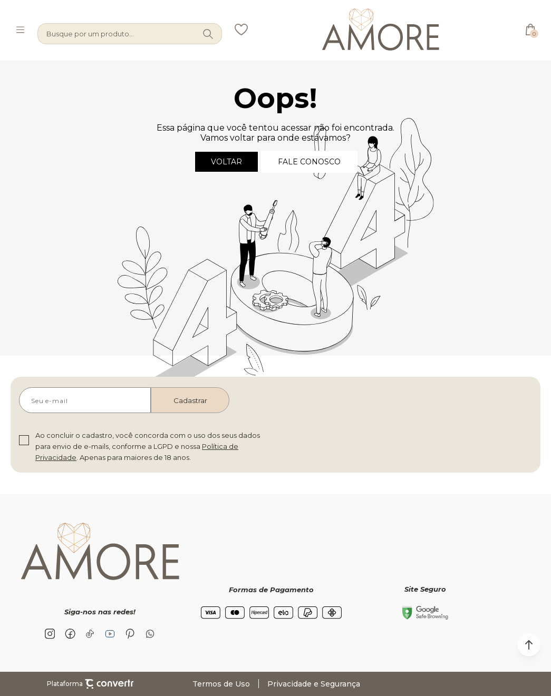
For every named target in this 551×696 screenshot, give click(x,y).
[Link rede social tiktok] (90, 634)
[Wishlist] (241, 29)
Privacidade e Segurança (313, 684)
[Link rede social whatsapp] (150, 634)
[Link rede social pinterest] (130, 634)
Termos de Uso (221, 684)
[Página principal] (380, 29)
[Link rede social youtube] (110, 634)
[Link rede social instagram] (50, 634)
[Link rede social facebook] (70, 634)
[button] (528, 644)
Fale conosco (309, 161)
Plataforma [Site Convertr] (90, 684)
